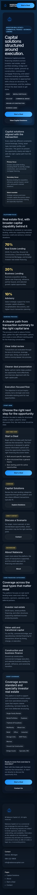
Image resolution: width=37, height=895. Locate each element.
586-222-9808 (10, 859)
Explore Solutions (18, 505)
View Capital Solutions (18, 120)
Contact (18, 537)
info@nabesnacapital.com (14, 862)
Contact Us (18, 788)
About (18, 569)
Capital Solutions (13, 875)
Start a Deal (25, 5)
